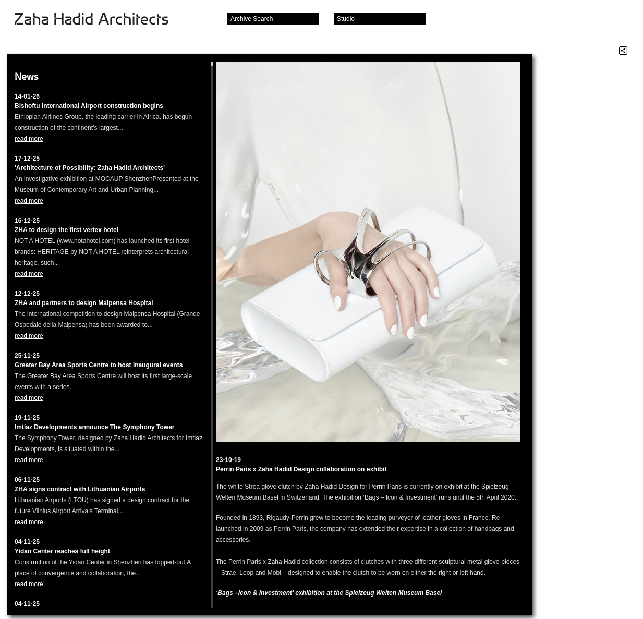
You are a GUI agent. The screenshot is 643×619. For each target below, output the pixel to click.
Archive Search (251, 18)
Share (623, 50)
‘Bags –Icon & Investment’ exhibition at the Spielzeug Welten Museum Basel (330, 593)
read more (29, 138)
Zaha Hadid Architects (100, 20)
